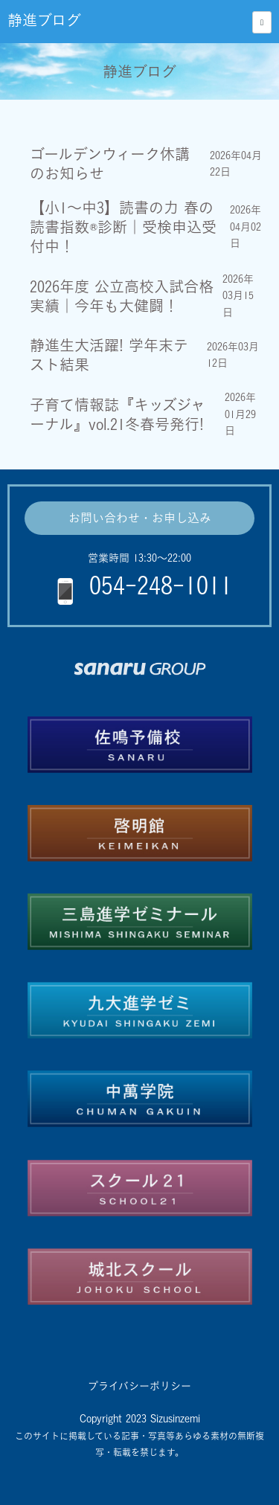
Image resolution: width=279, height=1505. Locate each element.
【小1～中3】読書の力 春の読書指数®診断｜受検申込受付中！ (123, 227)
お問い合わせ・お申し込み (139, 518)
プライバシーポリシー (139, 1386)
